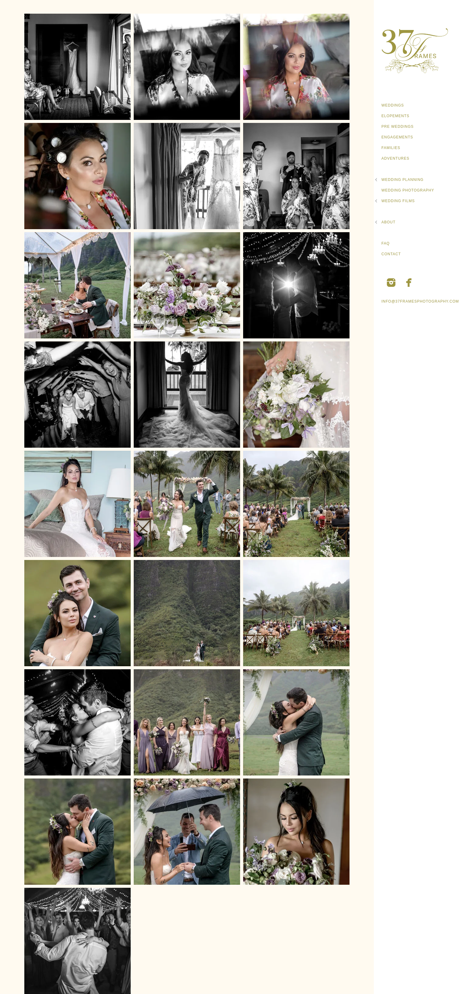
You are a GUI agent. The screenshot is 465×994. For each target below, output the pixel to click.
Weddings (392, 105)
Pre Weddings (397, 126)
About (388, 222)
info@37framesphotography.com (420, 301)
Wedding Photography (407, 190)
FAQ (385, 243)
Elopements (395, 116)
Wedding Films (398, 201)
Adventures (395, 158)
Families (390, 148)
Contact (391, 254)
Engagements (397, 137)
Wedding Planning (402, 180)
